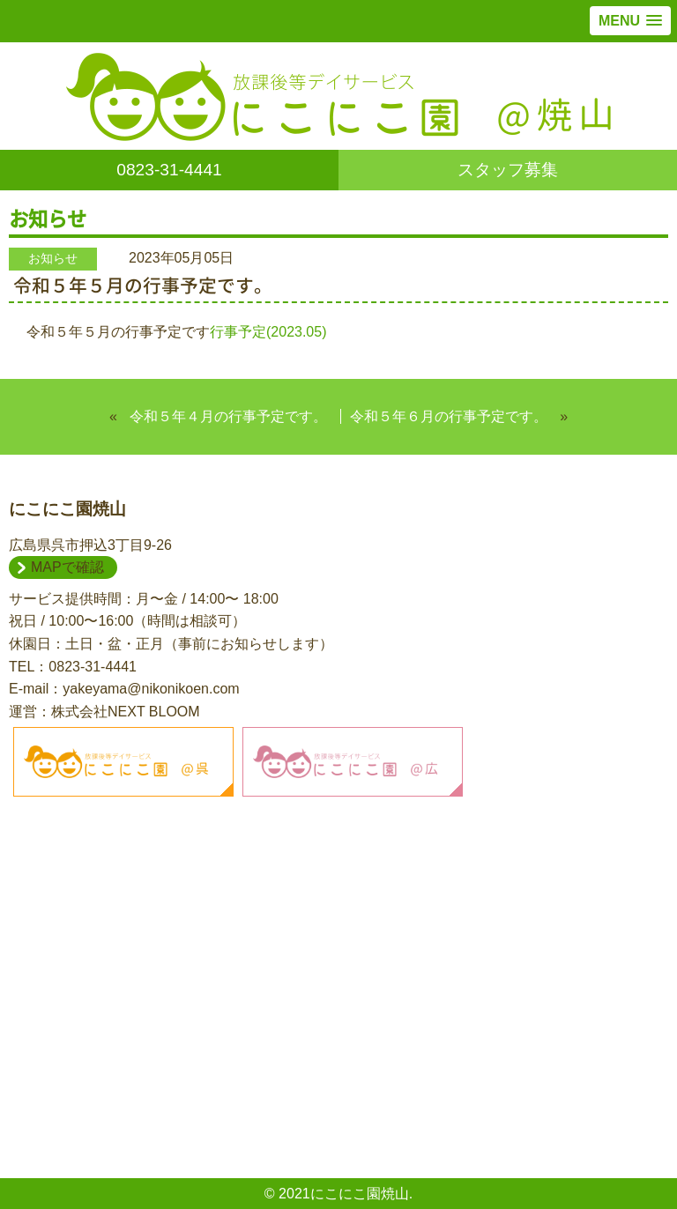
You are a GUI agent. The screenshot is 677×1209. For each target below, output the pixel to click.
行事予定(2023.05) (268, 331)
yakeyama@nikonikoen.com (151, 688)
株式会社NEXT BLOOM (125, 711)
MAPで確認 (67, 567)
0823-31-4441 (169, 169)
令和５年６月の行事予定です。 (448, 416)
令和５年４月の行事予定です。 (228, 416)
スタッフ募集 (508, 169)
